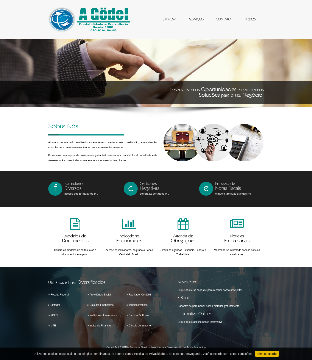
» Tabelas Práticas (137, 304)
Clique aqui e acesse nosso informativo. (200, 321)
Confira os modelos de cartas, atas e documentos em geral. (75, 252)
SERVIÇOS (196, 19)
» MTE (52, 325)
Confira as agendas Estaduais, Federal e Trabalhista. (183, 252)
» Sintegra (54, 304)
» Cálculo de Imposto (138, 325)
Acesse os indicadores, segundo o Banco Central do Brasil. (129, 252)
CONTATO (223, 19)
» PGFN (53, 315)
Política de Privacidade (149, 353)
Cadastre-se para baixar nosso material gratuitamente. (209, 306)
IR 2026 (250, 19)
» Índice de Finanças (99, 325)
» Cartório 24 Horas (137, 315)
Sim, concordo (266, 353)
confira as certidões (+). (154, 193)
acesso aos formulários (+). (81, 193)
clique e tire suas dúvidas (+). (233, 193)
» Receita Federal (58, 294)
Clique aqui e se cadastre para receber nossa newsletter (210, 290)
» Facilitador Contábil (138, 294)
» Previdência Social (99, 294)
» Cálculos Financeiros (100, 304)
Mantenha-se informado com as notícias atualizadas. (237, 252)
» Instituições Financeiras (102, 315)
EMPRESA (169, 19)
